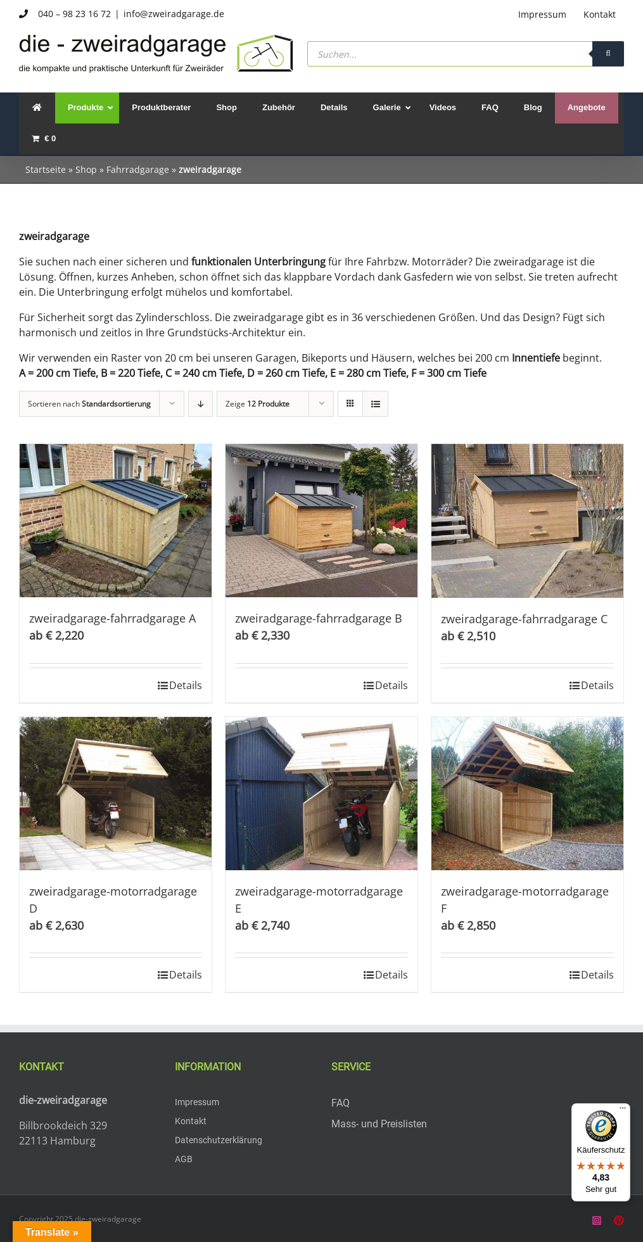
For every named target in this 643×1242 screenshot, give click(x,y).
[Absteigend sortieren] (200, 404)
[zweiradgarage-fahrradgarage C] (527, 521)
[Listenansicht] (375, 403)
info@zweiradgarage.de (174, 14)
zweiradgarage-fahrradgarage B (318, 618)
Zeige (258, 403)
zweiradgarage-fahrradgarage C (524, 618)
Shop (86, 169)
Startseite (45, 169)
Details (185, 685)
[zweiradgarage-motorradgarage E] (321, 793)
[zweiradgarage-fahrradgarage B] (321, 520)
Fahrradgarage (137, 169)
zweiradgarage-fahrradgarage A (112, 618)
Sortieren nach (89, 403)
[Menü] (622, 1110)
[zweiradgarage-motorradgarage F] (527, 793)
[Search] (608, 54)
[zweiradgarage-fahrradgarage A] (116, 520)
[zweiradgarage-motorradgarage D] (116, 793)
